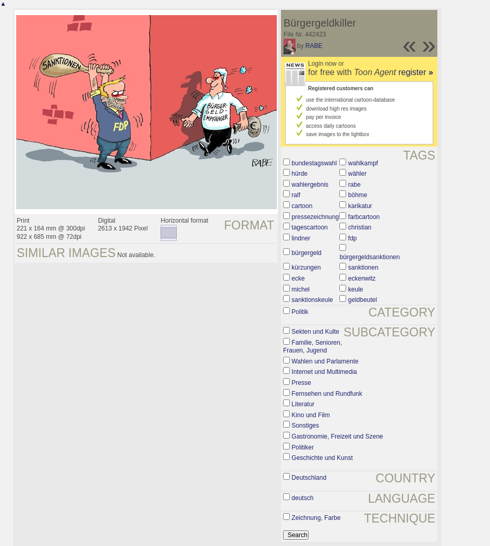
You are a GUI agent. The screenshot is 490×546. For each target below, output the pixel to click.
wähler (357, 173)
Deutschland (308, 477)
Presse (301, 382)
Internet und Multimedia (324, 371)
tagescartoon (309, 227)
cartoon (301, 206)
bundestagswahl (314, 163)
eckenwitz (362, 278)
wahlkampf (363, 163)
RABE (314, 46)
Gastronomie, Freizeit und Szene (337, 436)
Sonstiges (305, 425)
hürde (299, 173)
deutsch (302, 498)
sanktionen (363, 267)
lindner (300, 238)
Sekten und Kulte (315, 331)
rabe (354, 184)
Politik (299, 312)
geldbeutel (362, 300)
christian (360, 227)
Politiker (302, 447)
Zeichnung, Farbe (315, 517)
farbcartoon (364, 217)
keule (355, 289)
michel (300, 289)
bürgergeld (306, 253)
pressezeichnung (315, 217)
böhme (358, 195)
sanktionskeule (312, 300)
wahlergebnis (309, 184)
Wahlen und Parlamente (324, 361)
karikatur (360, 206)
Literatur (302, 404)
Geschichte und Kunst (321, 458)
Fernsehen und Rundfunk (326, 393)
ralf (295, 195)
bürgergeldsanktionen (369, 257)
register (415, 72)
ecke (297, 278)
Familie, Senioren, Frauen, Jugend (312, 347)
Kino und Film (310, 415)
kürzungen (306, 267)
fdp (352, 238)
